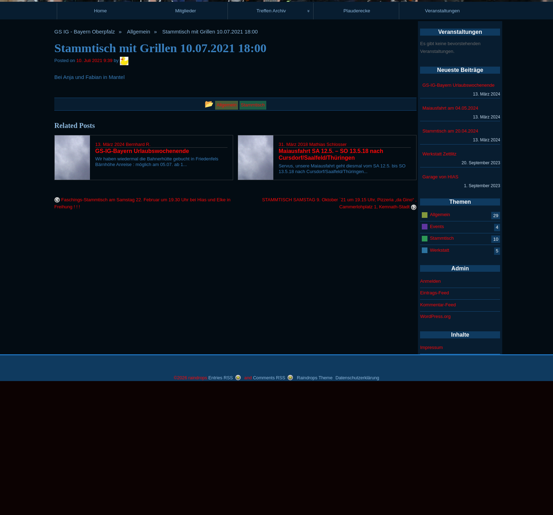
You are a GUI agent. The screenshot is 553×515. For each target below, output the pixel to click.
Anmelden (430, 411)
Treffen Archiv (271, 140)
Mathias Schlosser (328, 274)
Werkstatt (439, 379)
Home (100, 140)
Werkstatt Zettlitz (440, 284)
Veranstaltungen (442, 140)
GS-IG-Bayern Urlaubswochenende (459, 215)
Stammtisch (442, 368)
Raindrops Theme (315, 507)
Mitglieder (185, 140)
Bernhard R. (138, 274)
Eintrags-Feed (434, 422)
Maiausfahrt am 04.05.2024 (450, 238)
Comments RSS (269, 507)
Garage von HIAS (440, 306)
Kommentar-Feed (438, 434)
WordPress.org (435, 446)
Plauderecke (357, 140)
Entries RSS (220, 507)
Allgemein (138, 162)
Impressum (431, 477)
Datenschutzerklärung (357, 507)
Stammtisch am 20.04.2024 (450, 261)
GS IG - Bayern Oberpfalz (84, 162)
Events (437, 356)
